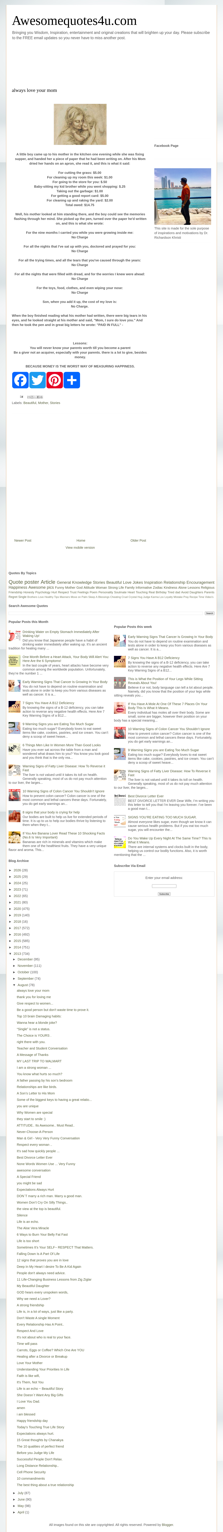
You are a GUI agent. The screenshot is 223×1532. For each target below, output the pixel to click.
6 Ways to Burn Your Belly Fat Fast (42, 1234)
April (21, 1512)
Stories (55, 403)
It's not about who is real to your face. (44, 1337)
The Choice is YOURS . (34, 1035)
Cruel (125, 597)
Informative (144, 587)
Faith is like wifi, (28, 1376)
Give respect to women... (35, 1003)
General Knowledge (74, 582)
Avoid (185, 592)
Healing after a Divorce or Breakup (42, 1356)
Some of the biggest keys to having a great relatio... (54, 1100)
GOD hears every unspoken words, (42, 1292)
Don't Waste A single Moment (38, 1318)
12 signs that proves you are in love (43, 1260)
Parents (209, 592)
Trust (73, 592)
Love (127, 582)
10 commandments (31, 1478)
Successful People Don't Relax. (40, 1459)
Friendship (15, 592)
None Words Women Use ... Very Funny (46, 1164)
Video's (209, 597)
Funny (59, 587)
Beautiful (29, 403)
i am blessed (26, 1414)
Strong (113, 587)
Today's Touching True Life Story (40, 1427)
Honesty (28, 592)
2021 (18, 902)
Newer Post (22, 540)
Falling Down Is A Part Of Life (38, 1254)
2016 (18, 934)
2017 (18, 928)
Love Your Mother (30, 1363)
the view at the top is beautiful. (39, 1209)
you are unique (28, 1106)
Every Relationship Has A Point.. (40, 1324)
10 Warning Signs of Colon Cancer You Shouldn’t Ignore (63, 791)
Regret (13, 597)
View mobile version (80, 547)
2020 (18, 909)
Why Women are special (34, 1112)
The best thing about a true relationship (45, 1485)
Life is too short (28, 1241)
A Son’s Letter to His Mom (36, 1093)
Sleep (91, 597)
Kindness (170, 587)
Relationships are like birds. (37, 1087)
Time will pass (27, 1343)
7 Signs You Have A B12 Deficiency (48, 703)
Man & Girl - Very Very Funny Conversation (48, 1138)
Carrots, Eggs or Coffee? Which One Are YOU (50, 1350)
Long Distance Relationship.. (38, 1465)
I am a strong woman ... (34, 1067)
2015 (18, 941)
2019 (18, 915)
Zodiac (158, 587)
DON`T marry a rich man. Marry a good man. (49, 1196)
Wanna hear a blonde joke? (37, 1022)
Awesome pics (41, 587)
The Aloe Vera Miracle (33, 1228)
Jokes (138, 582)
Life (121, 587)
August (23, 985)
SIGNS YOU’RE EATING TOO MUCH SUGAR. (162, 817)
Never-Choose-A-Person (35, 1132)
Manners (65, 597)
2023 (18, 889)
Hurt (54, 592)
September (26, 978)
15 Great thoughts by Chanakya (40, 1440)
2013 (18, 953)
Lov (161, 597)
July (21, 1493)
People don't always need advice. (41, 1273)
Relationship (174, 582)
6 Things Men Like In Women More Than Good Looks (62, 745)
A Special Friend (29, 1177)
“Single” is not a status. (33, 1029)
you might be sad (29, 1183)
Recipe (194, 597)
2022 (18, 896)
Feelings (83, 592)
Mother (43, 403)
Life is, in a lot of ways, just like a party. (45, 1311)
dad (177, 592)
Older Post (138, 540)
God (79, 587)
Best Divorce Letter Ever (35, 1157)
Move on (76, 597)
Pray (186, 597)
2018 (18, 921)
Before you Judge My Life (35, 1453)
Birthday (161, 592)
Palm (84, 597)
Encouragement (200, 582)
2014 (18, 947)
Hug (140, 597)
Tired (171, 592)
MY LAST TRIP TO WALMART (39, 1061)
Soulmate (120, 592)
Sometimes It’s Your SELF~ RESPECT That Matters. (55, 1247)
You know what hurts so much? (39, 1074)
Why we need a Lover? (34, 1299)
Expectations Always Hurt (35, 1189)
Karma (155, 597)
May (21, 1506)
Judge (146, 597)
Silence (22, 1215)
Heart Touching (138, 592)
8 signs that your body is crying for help (51, 812)
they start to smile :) (31, 1119)
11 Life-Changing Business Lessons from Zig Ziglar (54, 1279)
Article (48, 582)
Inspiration (153, 582)
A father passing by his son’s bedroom (44, 1080)
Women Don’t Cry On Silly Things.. (42, 1202)
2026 (18, 870)
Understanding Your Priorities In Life (43, 1369)
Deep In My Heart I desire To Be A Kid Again (49, 1266)
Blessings (104, 597)
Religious (207, 587)
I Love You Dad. (28, 1401)
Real (152, 592)
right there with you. (31, 1042)
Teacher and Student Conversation (42, 1048)
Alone (182, 587)
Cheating (115, 597)
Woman (101, 587)
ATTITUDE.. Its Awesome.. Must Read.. (45, 1125)
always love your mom (33, 990)
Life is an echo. (28, 1221)
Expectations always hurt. (35, 1433)
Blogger (167, 1525)
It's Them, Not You (30, 1382)
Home (81, 540)
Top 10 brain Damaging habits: (39, 1016)
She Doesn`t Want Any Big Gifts (40, 1395)
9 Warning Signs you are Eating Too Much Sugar (58, 724)
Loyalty (169, 597)
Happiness (18, 587)
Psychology (42, 592)
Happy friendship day (32, 1421)
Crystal (133, 597)
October (24, 972)
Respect (63, 592)
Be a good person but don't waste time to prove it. (53, 1010)
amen (21, 1408)
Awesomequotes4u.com (74, 20)
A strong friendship (30, 1305)
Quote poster (24, 582)
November (26, 966)
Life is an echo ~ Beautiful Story (40, 1388)
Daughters (196, 592)
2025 (18, 876)
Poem (94, 592)
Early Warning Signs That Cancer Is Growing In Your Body (65, 682)
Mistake (178, 597)
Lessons (194, 587)
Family (130, 587)
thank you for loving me (34, 997)
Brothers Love (35, 597)
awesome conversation (34, 1170)
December (26, 959)
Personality (105, 592)
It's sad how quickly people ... (38, 1151)
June (22, 1499)
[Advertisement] (92, 63)
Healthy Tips (51, 597)
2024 (18, 883)
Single (22, 597)
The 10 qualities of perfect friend (40, 1446)
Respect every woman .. (34, 1144)
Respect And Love (30, 1331)
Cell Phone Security (31, 1472)
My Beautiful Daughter (33, 1286)
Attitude (89, 587)
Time (201, 597)
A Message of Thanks (32, 1055)
